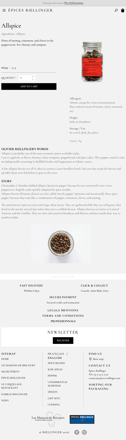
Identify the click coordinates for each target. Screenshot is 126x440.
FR (60, 11)
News (5, 400)
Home (5, 359)
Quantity (7, 78)
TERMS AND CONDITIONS (63, 315)
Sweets (52, 392)
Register (63, 340)
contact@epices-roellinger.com (104, 378)
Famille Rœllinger (14, 394)
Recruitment (10, 371)
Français (56, 354)
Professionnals (63, 321)
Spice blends (56, 363)
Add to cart (29, 86)
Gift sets (54, 398)
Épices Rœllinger (30, 10)
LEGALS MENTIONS (63, 310)
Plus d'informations (73, 2)
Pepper (52, 375)
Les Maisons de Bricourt (18, 365)
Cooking (54, 404)
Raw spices (55, 369)
